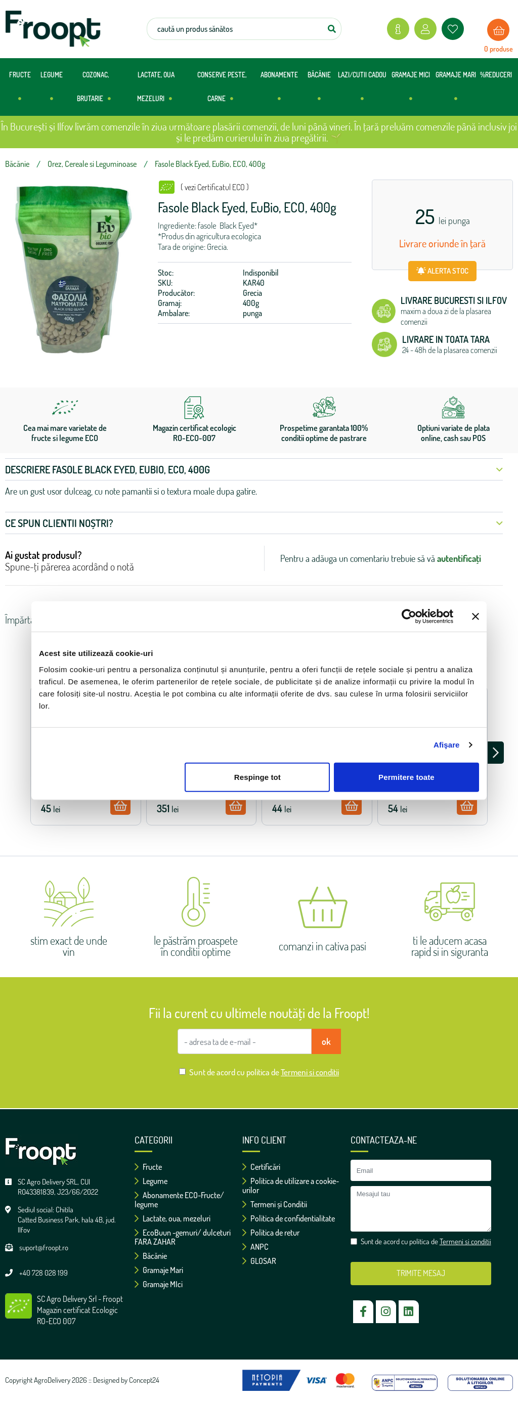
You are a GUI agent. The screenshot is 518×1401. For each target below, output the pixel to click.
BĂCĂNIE (319, 91)
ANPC (255, 1247)
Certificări (261, 1167)
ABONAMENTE (279, 91)
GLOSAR (259, 1261)
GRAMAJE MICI (411, 91)
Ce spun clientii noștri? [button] (254, 523)
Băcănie (151, 1256)
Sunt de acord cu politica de (264, 1072)
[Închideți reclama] (475, 616)
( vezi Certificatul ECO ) (215, 187)
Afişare (447, 744)
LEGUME (51, 91)
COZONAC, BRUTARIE (94, 91)
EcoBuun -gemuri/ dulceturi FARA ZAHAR (183, 1237)
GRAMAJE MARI (456, 91)
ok (326, 1041)
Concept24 (144, 1380)
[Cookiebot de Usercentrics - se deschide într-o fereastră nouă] (409, 616)
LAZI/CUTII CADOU (362, 91)
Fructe (148, 1167)
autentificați (459, 558)
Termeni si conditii (310, 1072)
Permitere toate (406, 776)
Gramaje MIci (159, 1284)
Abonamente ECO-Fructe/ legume (179, 1199)
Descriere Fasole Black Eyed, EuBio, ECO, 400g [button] (254, 469)
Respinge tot (257, 776)
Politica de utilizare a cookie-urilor (290, 1185)
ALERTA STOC (442, 271)
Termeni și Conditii (274, 1204)
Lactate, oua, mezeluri (172, 1218)
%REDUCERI (496, 75)
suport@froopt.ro (43, 1247)
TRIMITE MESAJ (421, 1273)
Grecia (252, 293)
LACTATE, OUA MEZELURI (156, 91)
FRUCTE (20, 91)
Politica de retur (270, 1233)
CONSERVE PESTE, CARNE (221, 91)
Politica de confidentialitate (288, 1218)
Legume (151, 1181)
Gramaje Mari (159, 1270)
